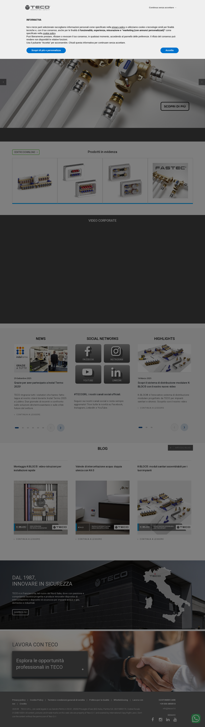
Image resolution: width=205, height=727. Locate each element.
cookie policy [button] (49, 33)
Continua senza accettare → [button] (162, 7)
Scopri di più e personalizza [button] (46, 50)
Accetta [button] (170, 50)
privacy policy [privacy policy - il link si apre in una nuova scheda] (118, 27)
